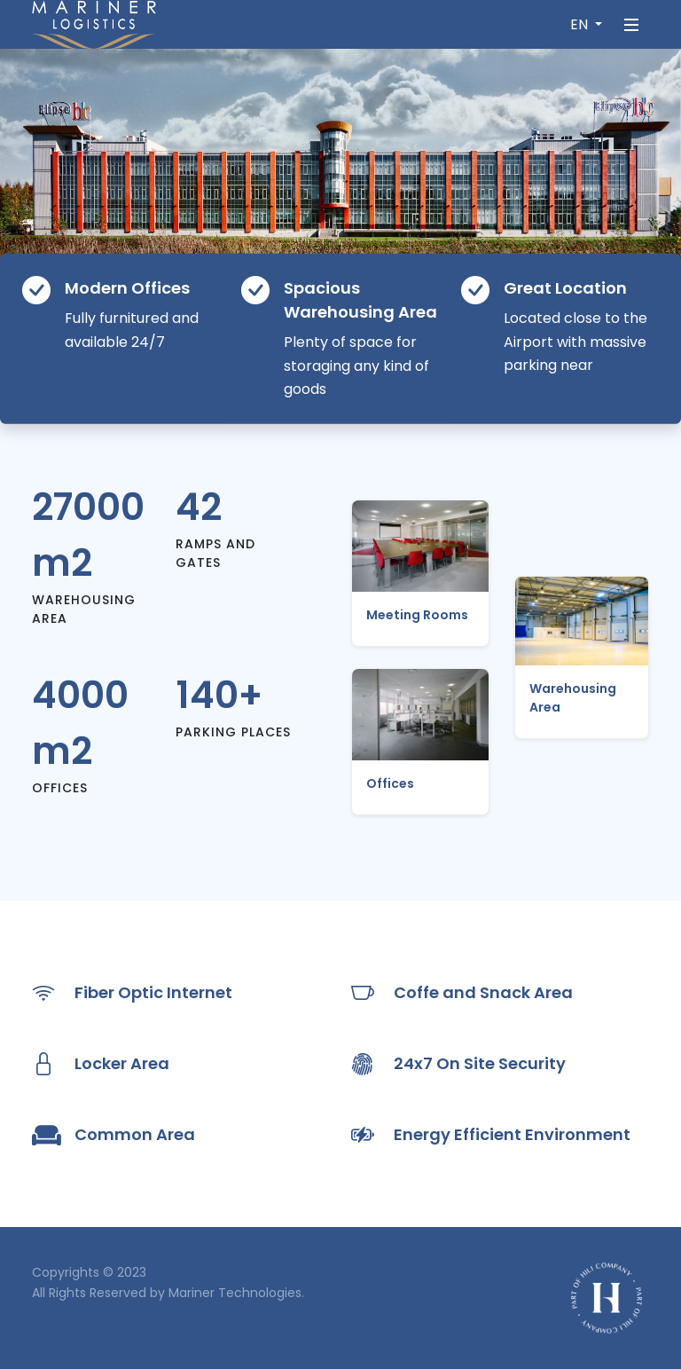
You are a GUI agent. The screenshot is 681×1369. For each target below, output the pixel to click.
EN (580, 24)
